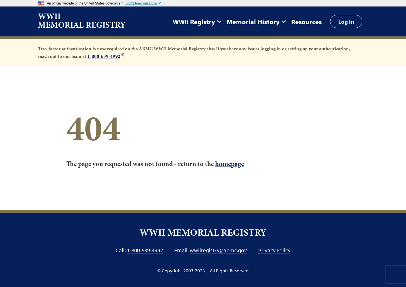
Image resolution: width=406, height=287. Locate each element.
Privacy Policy (274, 250)
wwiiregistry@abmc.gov (218, 250)
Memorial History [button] (253, 21)
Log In (346, 21)
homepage (229, 163)
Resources (306, 21)
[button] (143, 3)
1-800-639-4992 (103, 56)
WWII (82, 20)
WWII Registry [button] (194, 21)
